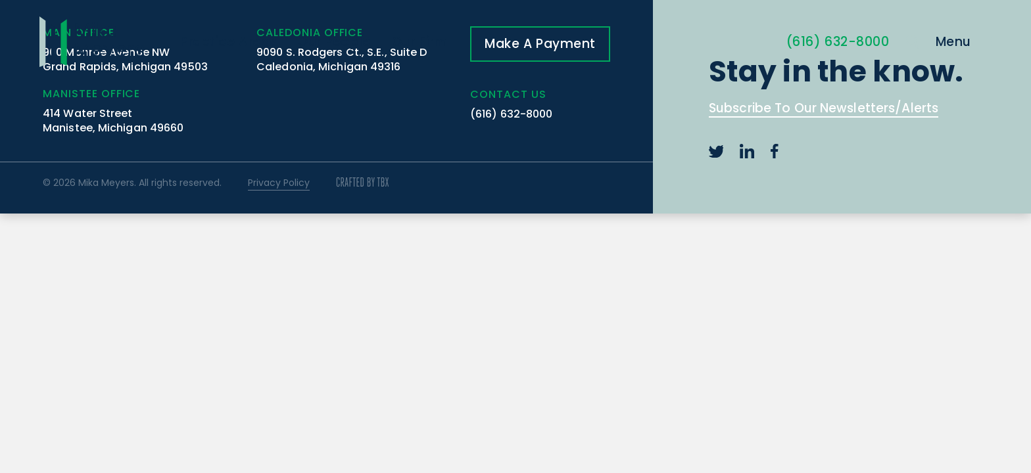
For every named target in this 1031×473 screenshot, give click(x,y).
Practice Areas (228, 42)
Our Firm (420, 42)
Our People (334, 42)
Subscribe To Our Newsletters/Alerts (823, 109)
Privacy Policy (279, 182)
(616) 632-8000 (838, 42)
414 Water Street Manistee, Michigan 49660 (113, 120)
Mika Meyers (91, 41)
